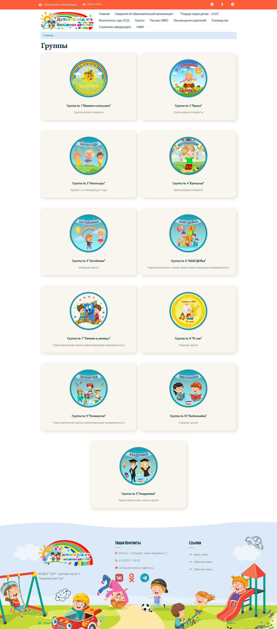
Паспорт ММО (159, 20)
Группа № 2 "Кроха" (188, 106)
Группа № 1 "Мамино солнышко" (89, 106)
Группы (139, 20)
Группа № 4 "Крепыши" (188, 183)
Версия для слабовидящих (61, 4)
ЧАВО (140, 27)
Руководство (220, 20)
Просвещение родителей (190, 20)
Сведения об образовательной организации (144, 14)
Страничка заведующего (115, 27)
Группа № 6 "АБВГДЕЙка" (188, 261)
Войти (231, 623)
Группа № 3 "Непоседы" (88, 183)
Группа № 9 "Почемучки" (89, 416)
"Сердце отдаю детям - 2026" (199, 14)
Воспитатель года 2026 (114, 20)
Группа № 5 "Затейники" (88, 261)
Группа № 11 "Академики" (138, 494)
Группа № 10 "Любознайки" (188, 416)
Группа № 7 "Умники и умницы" (88, 338)
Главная (104, 14)
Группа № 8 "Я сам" (188, 338)
